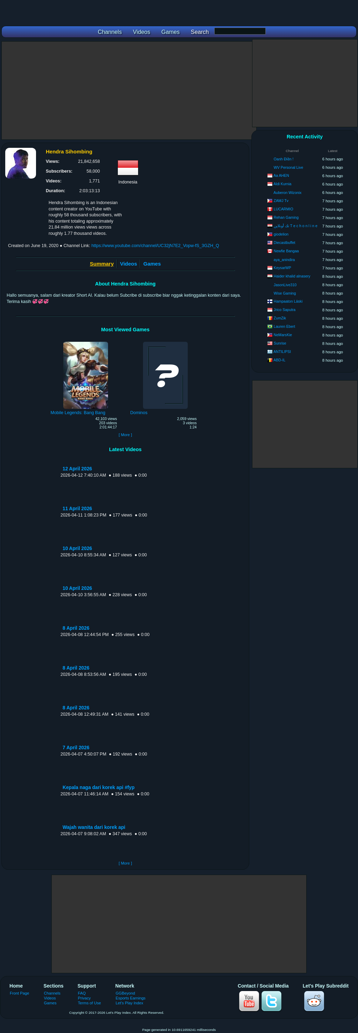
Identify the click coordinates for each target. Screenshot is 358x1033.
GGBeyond (125, 993)
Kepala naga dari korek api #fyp (99, 787)
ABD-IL (279, 360)
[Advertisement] (129, 90)
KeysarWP (282, 268)
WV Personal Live (288, 167)
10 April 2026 (77, 548)
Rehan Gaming (286, 217)
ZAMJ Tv (281, 200)
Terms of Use (89, 1003)
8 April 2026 (76, 628)
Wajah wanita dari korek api (94, 827)
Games (152, 264)
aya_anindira (284, 260)
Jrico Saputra (284, 310)
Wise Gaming (285, 293)
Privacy (84, 998)
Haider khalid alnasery (292, 276)
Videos (128, 264)
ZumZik (280, 318)
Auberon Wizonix (287, 192)
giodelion (281, 234)
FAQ (82, 993)
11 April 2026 (77, 508)
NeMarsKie (283, 335)
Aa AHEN (281, 175)
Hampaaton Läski (288, 301)
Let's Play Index (129, 1003)
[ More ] (125, 435)
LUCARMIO (283, 209)
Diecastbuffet (284, 242)
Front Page (19, 993)
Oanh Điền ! (284, 159)
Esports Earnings (130, 998)
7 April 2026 (76, 747)
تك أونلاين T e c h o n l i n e (295, 226)
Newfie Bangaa (286, 251)
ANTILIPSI (282, 351)
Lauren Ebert (284, 326)
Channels (52, 993)
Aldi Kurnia (282, 184)
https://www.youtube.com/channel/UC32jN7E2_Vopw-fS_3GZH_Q (155, 245)
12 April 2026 (77, 468)
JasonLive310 (285, 285)
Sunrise (280, 343)
